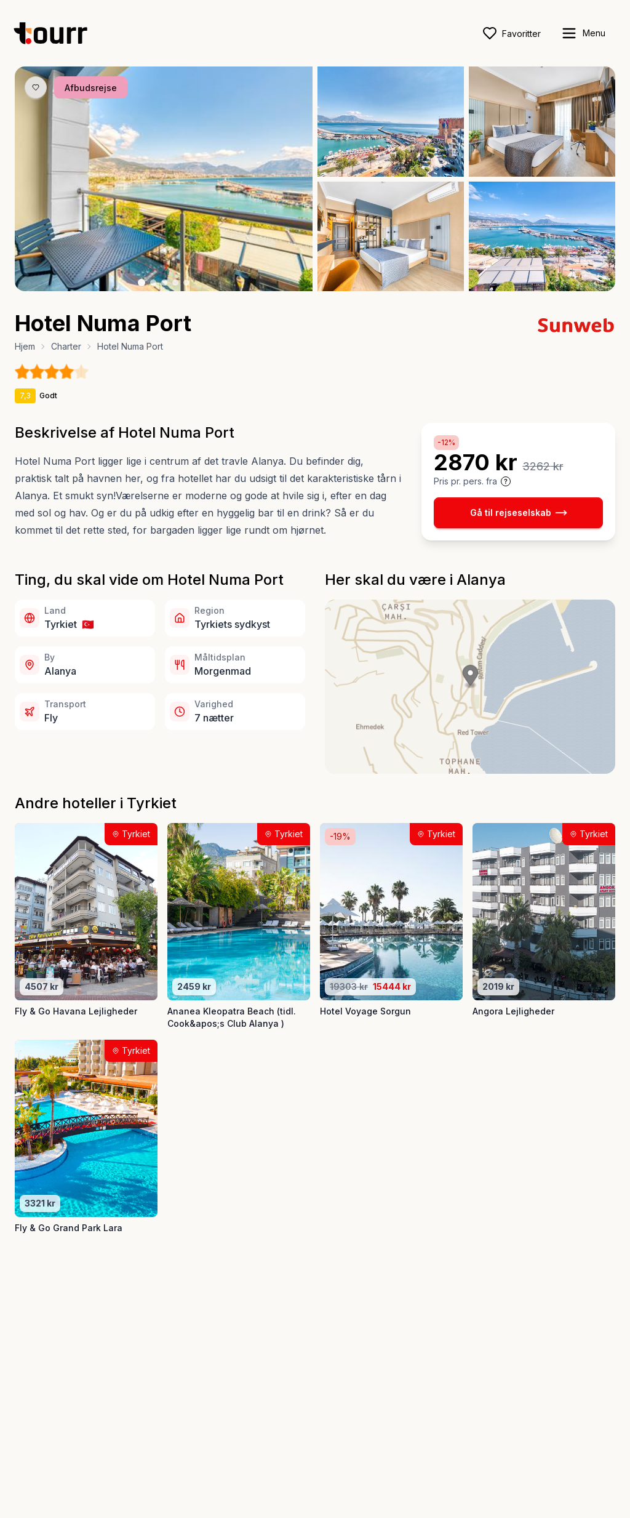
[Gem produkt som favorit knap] (36, 87)
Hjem (25, 346)
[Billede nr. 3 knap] (164, 282)
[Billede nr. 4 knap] (175, 282)
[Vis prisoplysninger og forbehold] (506, 481)
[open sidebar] (583, 33)
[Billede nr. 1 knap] (141, 282)
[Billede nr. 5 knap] (186, 282)
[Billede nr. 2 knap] (153, 282)
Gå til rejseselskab (518, 513)
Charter (66, 346)
